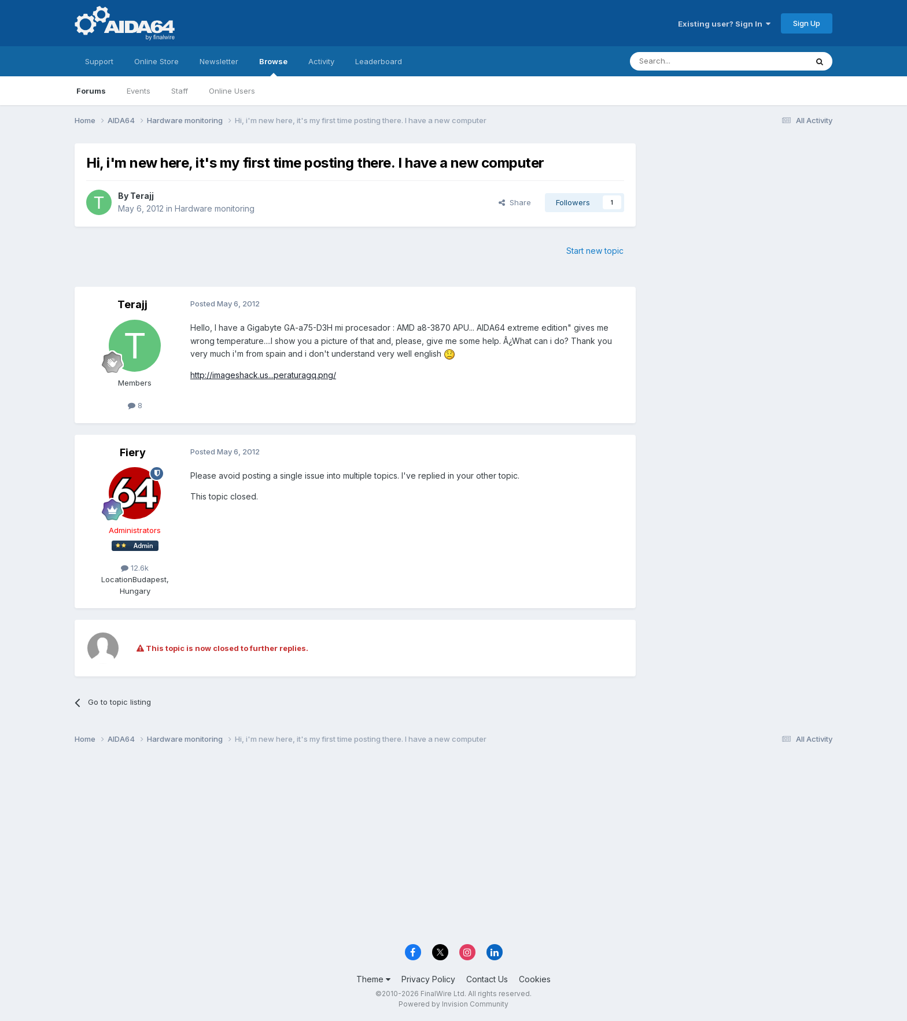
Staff (179, 90)
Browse (273, 66)
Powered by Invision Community (453, 1004)
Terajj (142, 196)
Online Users (232, 90)
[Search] (689, 61)
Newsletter (219, 61)
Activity (321, 61)
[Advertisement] (739, 220)
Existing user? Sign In (724, 23)
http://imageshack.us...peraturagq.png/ (263, 375)
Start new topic (595, 251)
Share (515, 202)
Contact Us (487, 979)
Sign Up (806, 23)
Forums (91, 90)
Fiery (133, 452)
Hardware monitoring (215, 208)
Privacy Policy (428, 979)
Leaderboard (378, 61)
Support (99, 61)
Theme (373, 979)
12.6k (135, 567)
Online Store (156, 61)
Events (138, 90)
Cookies (535, 979)
